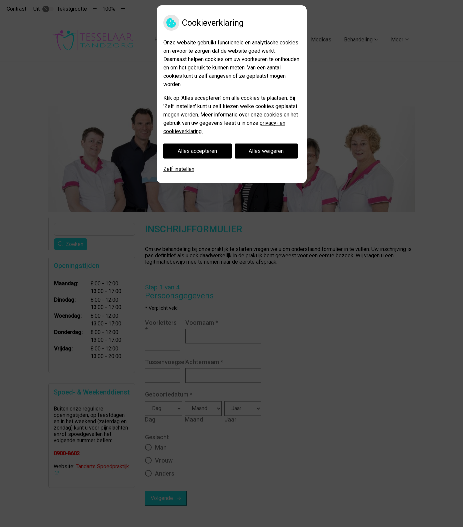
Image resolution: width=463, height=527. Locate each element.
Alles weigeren (266, 151)
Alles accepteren (197, 151)
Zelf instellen (178, 169)
